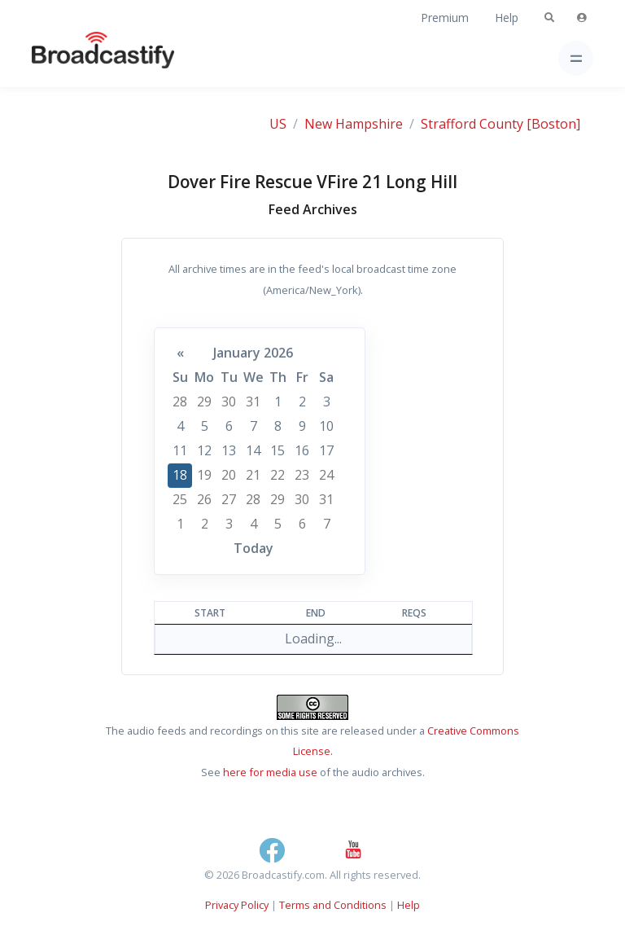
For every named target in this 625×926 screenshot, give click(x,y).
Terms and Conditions (333, 904)
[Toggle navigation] (575, 58)
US (277, 124)
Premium (445, 17)
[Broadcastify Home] (77, 58)
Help (506, 17)
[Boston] (553, 124)
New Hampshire (353, 124)
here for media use (270, 772)
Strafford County (472, 124)
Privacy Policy (237, 904)
